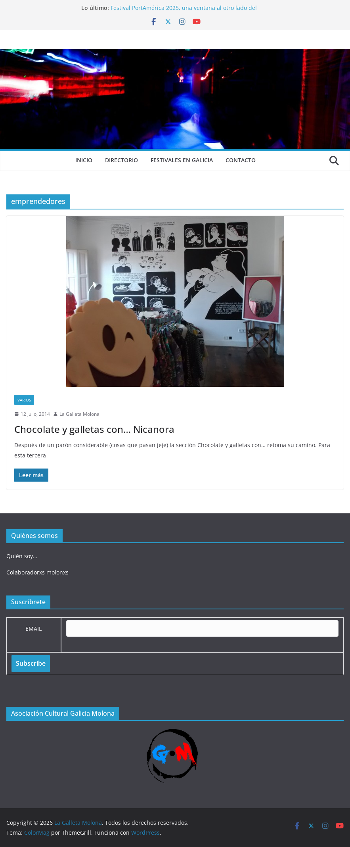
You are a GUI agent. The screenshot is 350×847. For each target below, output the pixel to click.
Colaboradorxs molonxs (37, 572)
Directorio (121, 160)
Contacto (241, 160)
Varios (24, 400)
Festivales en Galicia (182, 160)
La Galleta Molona (79, 414)
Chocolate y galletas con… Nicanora (94, 429)
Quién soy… (21, 556)
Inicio (83, 160)
